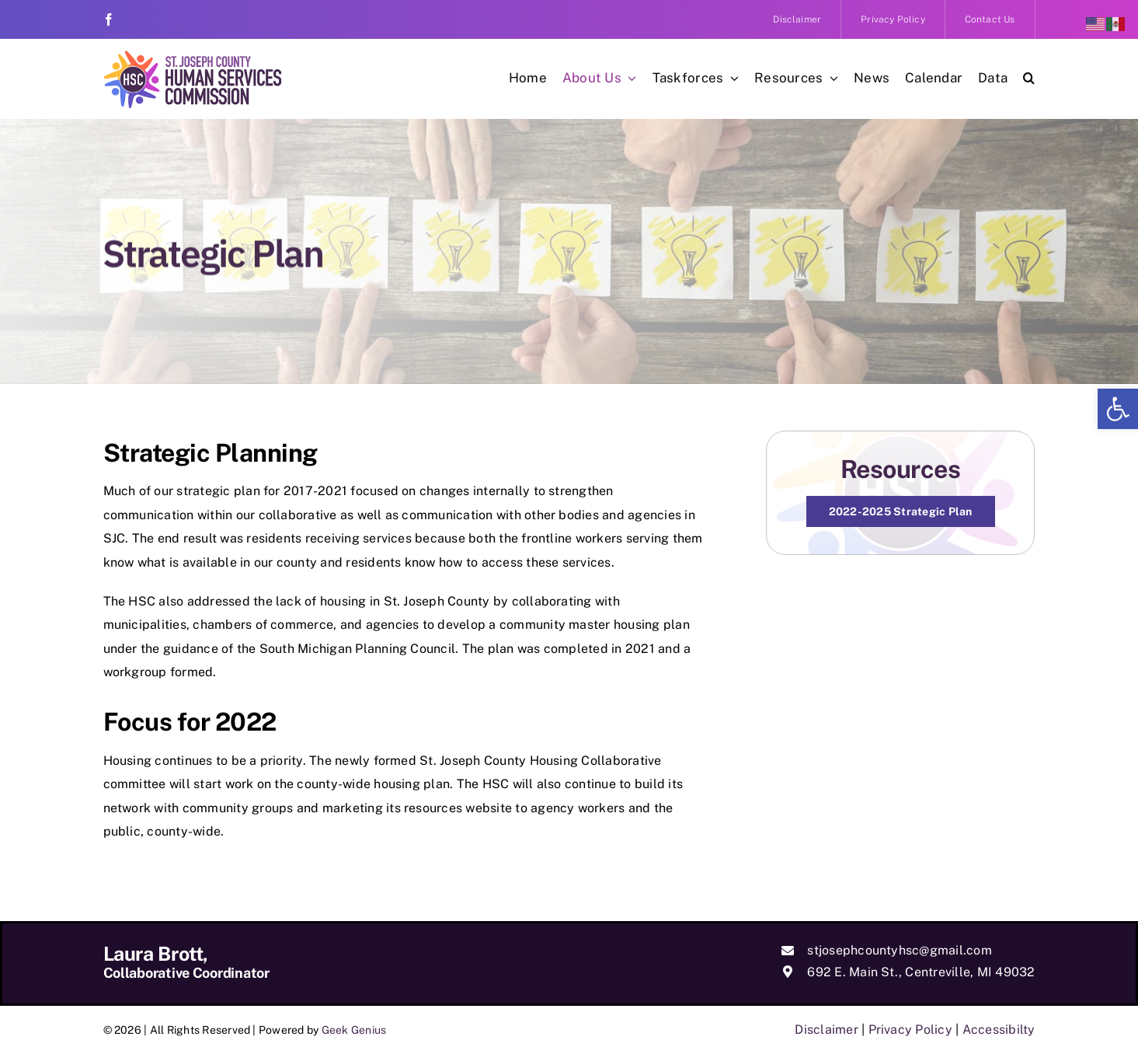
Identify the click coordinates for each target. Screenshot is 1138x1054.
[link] (1118, 409)
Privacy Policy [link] (910, 1029)
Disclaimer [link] (826, 1029)
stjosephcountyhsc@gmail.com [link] (899, 950)
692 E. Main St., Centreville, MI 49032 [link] (921, 972)
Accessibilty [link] (998, 1029)
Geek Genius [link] (354, 1030)
